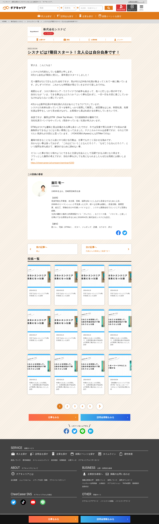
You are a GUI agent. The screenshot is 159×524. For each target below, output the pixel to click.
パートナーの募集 (107, 501)
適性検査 (126, 454)
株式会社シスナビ (17, 21)
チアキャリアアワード (90, 501)
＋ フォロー (49, 33)
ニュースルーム (25, 480)
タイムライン (107, 454)
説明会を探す (39, 454)
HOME (4, 21)
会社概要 (14, 480)
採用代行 (85, 487)
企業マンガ (72, 460)
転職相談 (63, 460)
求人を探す (19, 454)
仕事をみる (53, 417)
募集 (66, 39)
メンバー (118, 39)
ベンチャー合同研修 (89, 483)
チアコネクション (113, 483)
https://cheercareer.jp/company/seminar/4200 (52, 163)
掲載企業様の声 (88, 480)
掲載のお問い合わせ (117, 474)
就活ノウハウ (16, 460)
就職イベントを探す (82, 454)
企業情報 (92, 39)
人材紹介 (102, 483)
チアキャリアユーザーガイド (89, 460)
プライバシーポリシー (57, 480)
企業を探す (59, 454)
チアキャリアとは (22, 474)
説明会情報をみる (105, 417)
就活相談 (54, 460)
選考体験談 (27, 460)
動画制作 (135, 483)
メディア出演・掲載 (40, 480)
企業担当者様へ (148, 2)
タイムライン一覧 (33, 21)
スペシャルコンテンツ (41, 460)
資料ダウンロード (125, 480)
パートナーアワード (123, 501)
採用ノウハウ (112, 480)
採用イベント (100, 480)
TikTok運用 (126, 483)
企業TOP (40, 39)
